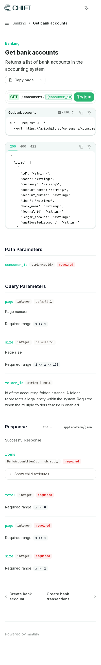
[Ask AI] (89, 112)
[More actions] (94, 8)
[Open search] (77, 8)
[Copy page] (21, 80)
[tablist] (41, 146)
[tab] (13, 146)
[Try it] (84, 97)
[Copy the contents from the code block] (81, 112)
